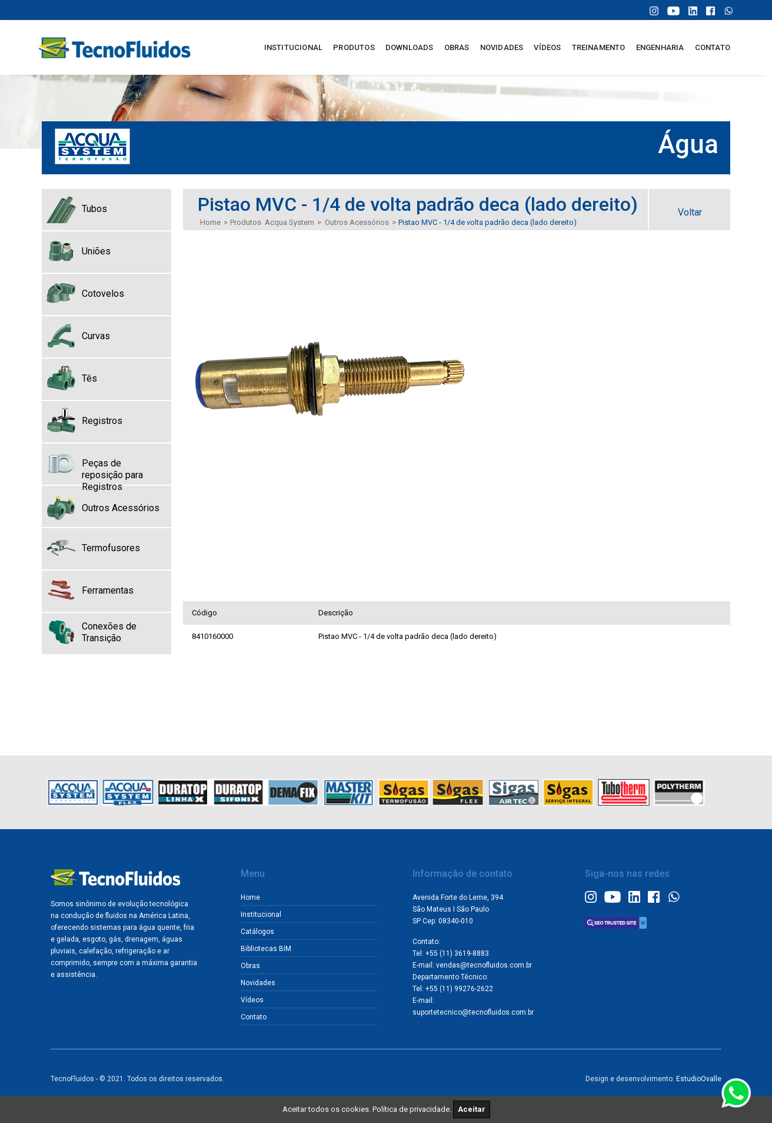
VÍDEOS (547, 47)
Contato (254, 1017)
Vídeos (252, 1000)
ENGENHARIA (660, 47)
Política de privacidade (411, 1109)
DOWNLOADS (409, 47)
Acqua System (289, 222)
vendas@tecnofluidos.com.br (484, 965)
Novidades (258, 983)
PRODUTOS (354, 47)
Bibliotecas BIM (266, 949)
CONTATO (712, 47)
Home (210, 222)
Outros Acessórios (357, 222)
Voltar (690, 212)
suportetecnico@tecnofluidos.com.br (473, 1012)
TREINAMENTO (598, 47)
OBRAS (457, 47)
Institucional (261, 914)
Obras (250, 966)
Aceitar (471, 1109)
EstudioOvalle (698, 1079)
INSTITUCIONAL (293, 47)
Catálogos (257, 931)
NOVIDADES (502, 47)
